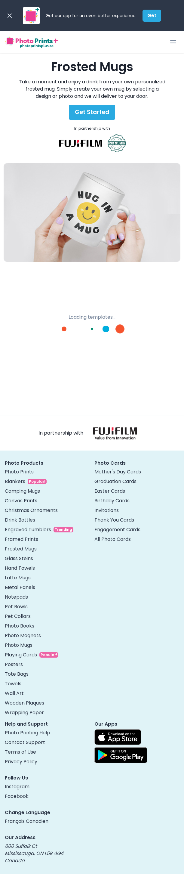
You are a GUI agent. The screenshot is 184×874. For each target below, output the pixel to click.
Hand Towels (20, 568)
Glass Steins (19, 558)
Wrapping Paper (24, 712)
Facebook (17, 796)
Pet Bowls (16, 606)
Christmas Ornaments (31, 510)
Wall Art (14, 693)
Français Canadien (26, 821)
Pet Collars (18, 616)
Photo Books (19, 625)
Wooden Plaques (24, 702)
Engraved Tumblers (28, 529)
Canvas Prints (21, 500)
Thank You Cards (114, 519)
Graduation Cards (115, 481)
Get (151, 15)
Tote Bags (17, 674)
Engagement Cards (117, 529)
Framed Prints (21, 539)
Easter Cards (109, 491)
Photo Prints (19, 471)
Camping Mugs (22, 491)
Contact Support (25, 742)
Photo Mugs (18, 645)
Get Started (92, 112)
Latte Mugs (18, 577)
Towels (13, 683)
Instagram (17, 786)
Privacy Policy (21, 761)
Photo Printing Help (27, 732)
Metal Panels (20, 587)
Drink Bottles (20, 519)
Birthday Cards (112, 500)
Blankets (15, 481)
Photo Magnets (23, 635)
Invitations (106, 510)
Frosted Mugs (21, 548)
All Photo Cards (112, 539)
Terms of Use (20, 751)
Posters (14, 664)
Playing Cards (21, 654)
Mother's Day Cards (117, 471)
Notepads (16, 597)
